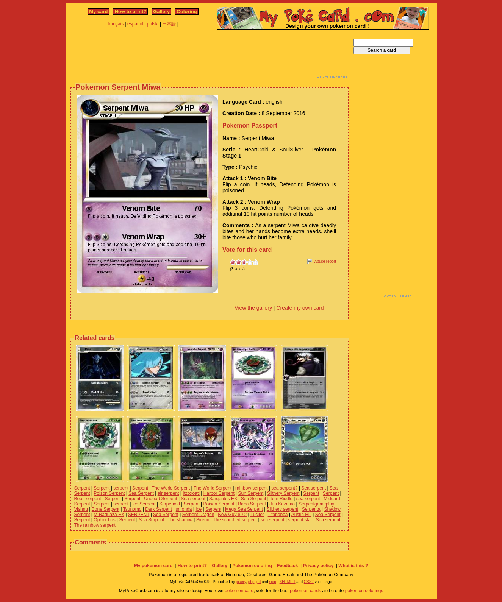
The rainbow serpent (95, 525)
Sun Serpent (251, 493)
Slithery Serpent (283, 493)
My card (98, 11)
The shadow (180, 519)
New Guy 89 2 (232, 514)
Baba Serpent (252, 504)
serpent (120, 488)
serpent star (300, 519)
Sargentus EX (223, 498)
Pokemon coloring (252, 565)
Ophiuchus (104, 519)
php (251, 582)
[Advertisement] (209, 56)
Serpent (82, 488)
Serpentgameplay (316, 504)
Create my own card (300, 308)
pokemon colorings (364, 590)
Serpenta (311, 509)
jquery (241, 582)
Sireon (203, 519)
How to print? (130, 11)
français (116, 24)
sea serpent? (284, 488)
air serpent (168, 493)
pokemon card (239, 590)
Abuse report (325, 261)
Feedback (287, 565)
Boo (78, 498)
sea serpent (308, 498)
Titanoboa (278, 514)
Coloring (187, 11)
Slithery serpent (282, 509)
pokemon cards (305, 590)
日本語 (169, 24)
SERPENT (138, 514)
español (135, 24)
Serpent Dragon (198, 514)
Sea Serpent (141, 493)
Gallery (161, 11)
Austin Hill (301, 514)
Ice (198, 509)
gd (258, 582)
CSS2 (309, 582)
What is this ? (353, 565)
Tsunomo (132, 509)
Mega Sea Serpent (244, 509)
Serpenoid (169, 504)
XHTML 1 (288, 582)
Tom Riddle (281, 498)
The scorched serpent (235, 519)
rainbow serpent (251, 488)
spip (272, 582)
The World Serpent (171, 488)
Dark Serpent (158, 509)
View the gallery (253, 308)
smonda (184, 509)
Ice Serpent (143, 504)
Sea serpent (313, 488)
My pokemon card (153, 565)
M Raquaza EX (109, 514)
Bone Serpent (105, 509)
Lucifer (257, 514)
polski (153, 24)
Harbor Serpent (219, 493)
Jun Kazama (282, 504)
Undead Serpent (160, 498)
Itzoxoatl (191, 493)
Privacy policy (318, 565)
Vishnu (81, 509)
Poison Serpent (109, 493)
